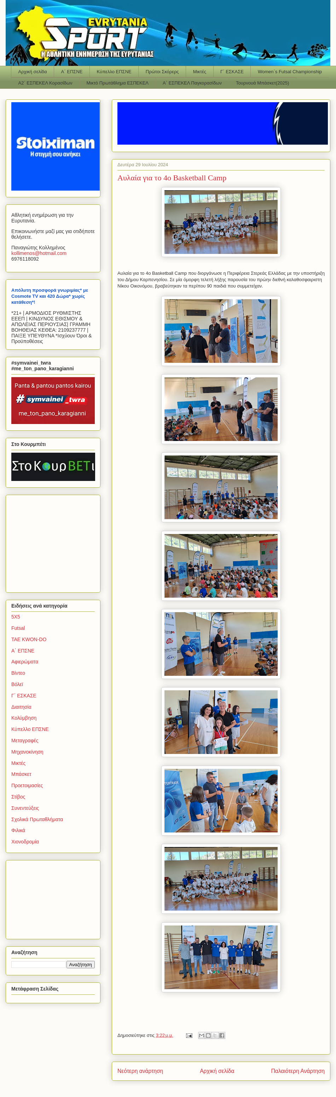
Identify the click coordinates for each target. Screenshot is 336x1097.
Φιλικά (18, 830)
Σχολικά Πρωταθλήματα (37, 819)
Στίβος (18, 797)
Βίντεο (18, 673)
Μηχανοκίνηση (27, 752)
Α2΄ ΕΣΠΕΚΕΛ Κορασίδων (45, 83)
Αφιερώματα (24, 661)
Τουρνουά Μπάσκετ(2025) (262, 83)
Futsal (18, 628)
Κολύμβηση (23, 718)
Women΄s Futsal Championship (290, 71)
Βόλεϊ (17, 684)
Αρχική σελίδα (32, 71)
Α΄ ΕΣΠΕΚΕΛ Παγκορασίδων (192, 83)
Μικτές (199, 71)
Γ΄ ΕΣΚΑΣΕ (232, 71)
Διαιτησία (21, 707)
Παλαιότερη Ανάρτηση (298, 1071)
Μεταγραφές (24, 740)
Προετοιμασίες (27, 785)
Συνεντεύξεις (25, 808)
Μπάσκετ (21, 774)
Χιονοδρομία (25, 841)
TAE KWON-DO (28, 639)
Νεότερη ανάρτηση (140, 1071)
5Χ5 (15, 617)
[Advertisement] (55, 542)
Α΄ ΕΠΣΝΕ (72, 71)
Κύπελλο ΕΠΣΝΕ (114, 71)
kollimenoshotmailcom (38, 253)
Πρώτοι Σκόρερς (162, 71)
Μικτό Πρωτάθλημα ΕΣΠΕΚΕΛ (117, 83)
